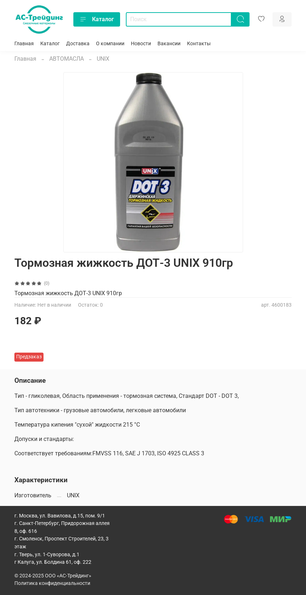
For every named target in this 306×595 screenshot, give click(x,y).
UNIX (103, 58)
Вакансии (169, 44)
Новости (141, 44)
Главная (24, 44)
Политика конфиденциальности (52, 583)
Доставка (78, 44)
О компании (110, 44)
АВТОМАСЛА (66, 58)
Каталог (96, 19)
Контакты (199, 44)
